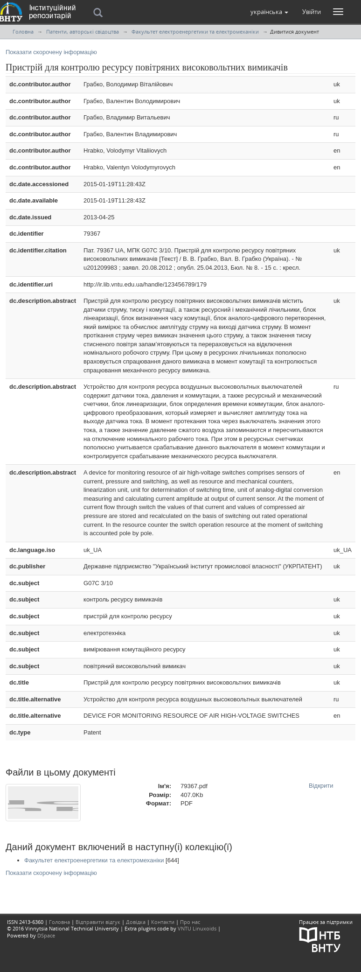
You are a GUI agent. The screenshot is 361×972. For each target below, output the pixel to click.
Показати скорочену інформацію (51, 52)
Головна (23, 31)
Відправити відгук (98, 921)
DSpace (46, 935)
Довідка (136, 921)
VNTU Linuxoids (197, 928)
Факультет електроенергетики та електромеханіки (195, 31)
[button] (269, 11)
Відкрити (321, 785)
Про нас (190, 921)
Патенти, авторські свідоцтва (82, 31)
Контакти (162, 921)
